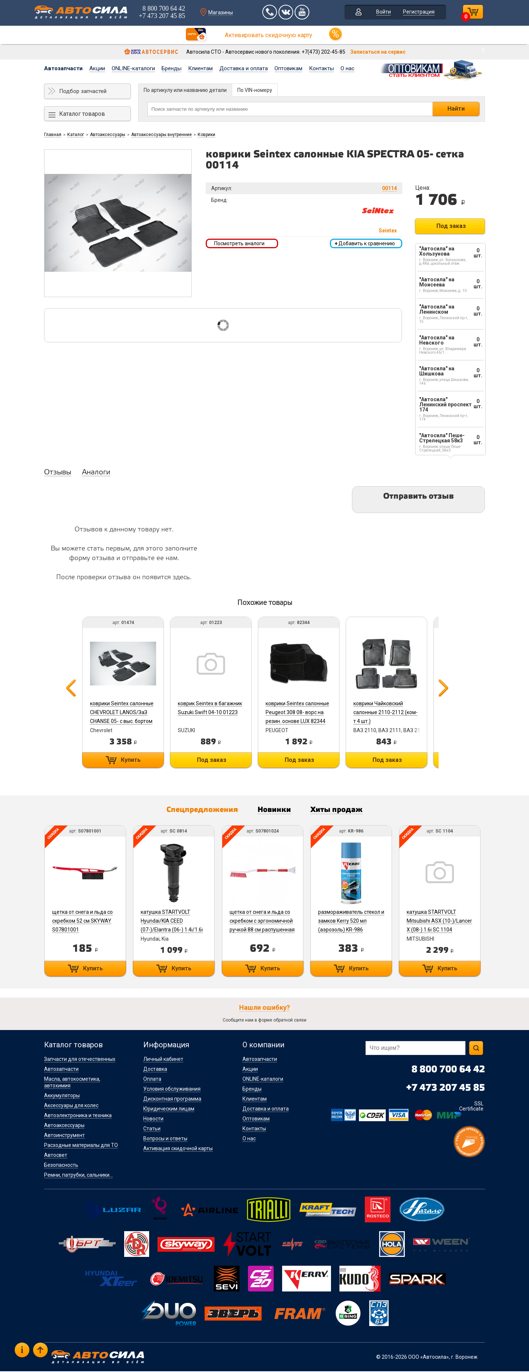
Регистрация (416, 12)
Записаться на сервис (378, 52)
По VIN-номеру (254, 90)
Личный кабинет (163, 1060)
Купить (130, 759)
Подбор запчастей (83, 91)
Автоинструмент (64, 1136)
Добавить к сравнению (365, 243)
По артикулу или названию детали (185, 90)
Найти (456, 108)
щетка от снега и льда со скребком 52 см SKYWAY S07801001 (82, 921)
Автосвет (55, 1156)
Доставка (155, 1070)
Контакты (321, 68)
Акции (97, 68)
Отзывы (57, 472)
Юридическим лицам (168, 1109)
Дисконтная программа (172, 1099)
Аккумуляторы (62, 1096)
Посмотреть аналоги (239, 243)
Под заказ (451, 225)
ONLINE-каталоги (133, 68)
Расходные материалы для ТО (81, 1146)
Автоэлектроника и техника (78, 1116)
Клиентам (200, 68)
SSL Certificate (471, 1107)
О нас (348, 68)
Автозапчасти (63, 68)
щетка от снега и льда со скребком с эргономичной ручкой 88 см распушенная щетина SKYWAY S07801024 (263, 930)
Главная (52, 134)
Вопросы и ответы (165, 1139)
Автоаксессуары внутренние (161, 134)
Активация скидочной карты (178, 1149)
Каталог (75, 134)
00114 (389, 188)
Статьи (152, 1129)
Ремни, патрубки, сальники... (78, 1176)
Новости (153, 1119)
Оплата (152, 1080)
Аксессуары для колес (71, 1106)
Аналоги (96, 472)
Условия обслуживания (172, 1090)
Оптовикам (288, 68)
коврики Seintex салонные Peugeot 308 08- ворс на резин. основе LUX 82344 (300, 712)
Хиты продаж (341, 810)
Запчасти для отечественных (79, 1060)
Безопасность (61, 1166)
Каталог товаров (82, 113)
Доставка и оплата (243, 68)
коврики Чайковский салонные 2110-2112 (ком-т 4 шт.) (390, 712)
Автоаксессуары (107, 134)
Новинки (275, 810)
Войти (381, 12)
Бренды (171, 68)
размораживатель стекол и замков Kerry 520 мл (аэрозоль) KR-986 (354, 921)
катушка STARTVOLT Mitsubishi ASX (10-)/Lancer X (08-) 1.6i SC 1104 (443, 921)
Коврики (206, 134)
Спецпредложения (198, 810)
